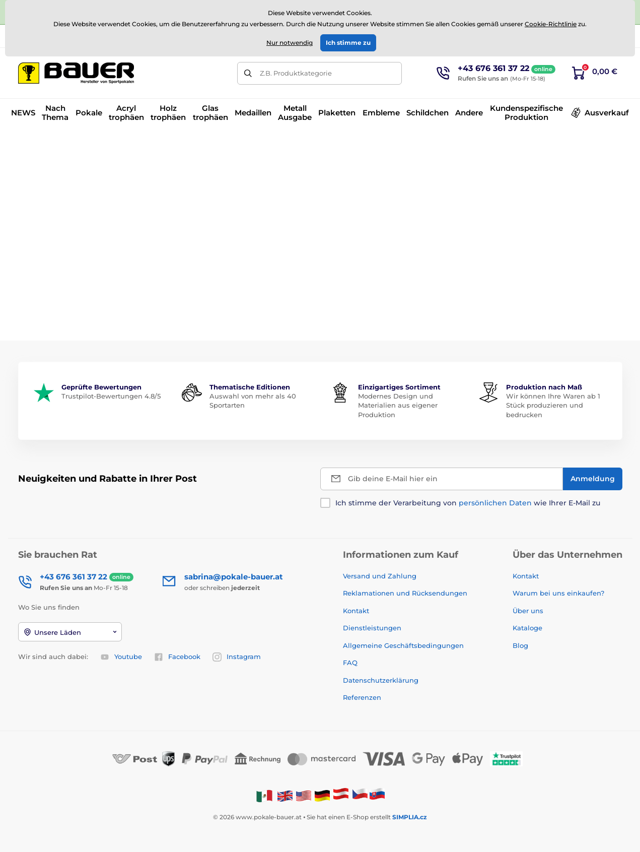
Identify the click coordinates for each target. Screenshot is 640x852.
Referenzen (362, 697)
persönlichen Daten (495, 502)
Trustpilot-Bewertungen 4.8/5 (111, 396)
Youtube (121, 657)
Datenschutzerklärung (380, 680)
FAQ (350, 663)
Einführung (35, 143)
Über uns (528, 611)
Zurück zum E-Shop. (320, 306)
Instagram (236, 657)
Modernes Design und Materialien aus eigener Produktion (398, 405)
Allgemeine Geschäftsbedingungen (403, 645)
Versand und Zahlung (379, 576)
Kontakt (356, 611)
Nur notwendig (289, 42)
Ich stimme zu (348, 42)
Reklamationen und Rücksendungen (406, 593)
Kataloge (527, 628)
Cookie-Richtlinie (551, 24)
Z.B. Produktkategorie (296, 73)
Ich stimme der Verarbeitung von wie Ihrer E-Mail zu (467, 502)
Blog (520, 645)
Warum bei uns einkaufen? (558, 593)
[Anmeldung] (592, 479)
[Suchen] (248, 73)
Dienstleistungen (372, 628)
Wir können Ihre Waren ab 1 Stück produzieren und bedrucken (553, 405)
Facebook (177, 657)
